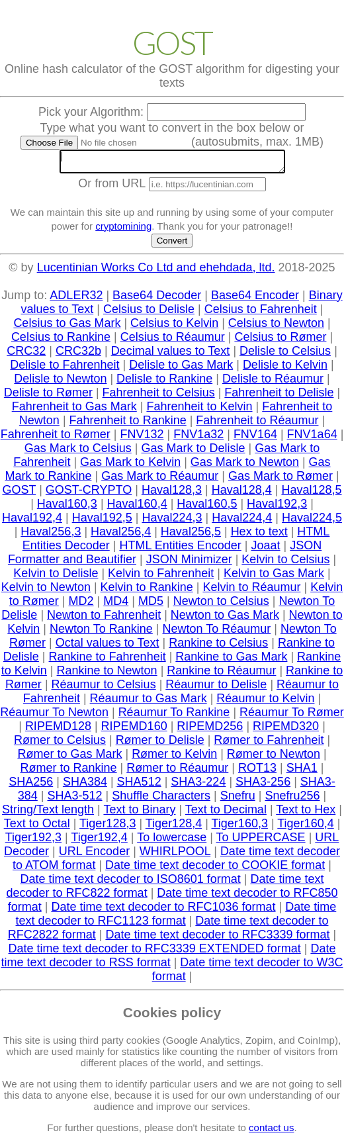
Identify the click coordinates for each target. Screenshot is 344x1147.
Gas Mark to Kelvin (130, 466)
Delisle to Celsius (285, 354)
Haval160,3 (67, 507)
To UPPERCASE (261, 841)
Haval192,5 (102, 521)
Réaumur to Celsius (104, 688)
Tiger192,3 (33, 841)
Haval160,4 (137, 507)
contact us (271, 1131)
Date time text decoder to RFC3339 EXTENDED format (155, 952)
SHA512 (139, 785)
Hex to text (259, 535)
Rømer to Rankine (69, 771)
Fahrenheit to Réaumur (257, 424)
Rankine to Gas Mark (231, 660)
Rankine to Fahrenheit (107, 660)
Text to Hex (305, 813)
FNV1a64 (312, 438)
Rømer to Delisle (160, 744)
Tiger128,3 (107, 827)
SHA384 (85, 785)
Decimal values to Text (170, 354)
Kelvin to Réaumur (251, 591)
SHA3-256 (263, 785)
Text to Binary (139, 813)
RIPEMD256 (210, 730)
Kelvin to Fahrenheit (161, 577)
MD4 (115, 605)
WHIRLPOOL (175, 855)
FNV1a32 (198, 438)
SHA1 (302, 771)
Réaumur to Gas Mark (148, 702)
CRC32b (78, 354)
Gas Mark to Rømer (280, 479)
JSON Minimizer (189, 563)
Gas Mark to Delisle (193, 452)
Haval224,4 (242, 521)
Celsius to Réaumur (172, 340)
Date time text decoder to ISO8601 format (131, 883)
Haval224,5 (312, 521)
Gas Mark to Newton (245, 466)
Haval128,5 (311, 493)
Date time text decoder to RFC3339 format (217, 938)
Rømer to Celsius (60, 744)
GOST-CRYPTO (89, 493)
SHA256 (31, 785)
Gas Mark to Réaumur (159, 479)
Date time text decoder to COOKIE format (215, 869)
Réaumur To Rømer (291, 716)
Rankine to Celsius (218, 646)
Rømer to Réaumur (177, 771)
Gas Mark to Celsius (78, 452)
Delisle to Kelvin (285, 368)
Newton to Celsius (221, 605)
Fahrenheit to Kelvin (199, 410)
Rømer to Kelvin (174, 757)
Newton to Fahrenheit (104, 618)
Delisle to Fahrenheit (64, 368)
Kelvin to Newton (46, 591)
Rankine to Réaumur (221, 674)
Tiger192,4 (99, 841)
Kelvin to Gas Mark (274, 577)
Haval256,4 (121, 535)
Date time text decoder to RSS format (168, 959)
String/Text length (48, 813)
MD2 (81, 605)
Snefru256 (292, 799)
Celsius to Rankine (60, 340)
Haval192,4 (32, 521)
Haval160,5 (207, 507)
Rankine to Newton (107, 674)
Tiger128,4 (174, 827)
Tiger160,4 (305, 827)
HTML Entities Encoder (180, 549)
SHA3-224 (198, 785)
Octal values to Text (107, 646)
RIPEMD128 (58, 730)
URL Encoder (94, 855)
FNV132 (141, 438)
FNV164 (255, 438)
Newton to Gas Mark (225, 618)
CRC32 (26, 354)
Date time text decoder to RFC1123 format (176, 917)
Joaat (265, 549)
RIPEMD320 (286, 730)
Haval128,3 (172, 493)
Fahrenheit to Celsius (159, 396)
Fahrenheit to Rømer (55, 438)
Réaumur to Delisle (216, 688)
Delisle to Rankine (164, 382)
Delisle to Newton (60, 382)
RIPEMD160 (134, 730)
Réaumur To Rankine (174, 716)
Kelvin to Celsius (285, 563)
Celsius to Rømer (280, 340)
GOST (19, 493)
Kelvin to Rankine (147, 591)
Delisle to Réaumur (272, 382)
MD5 (150, 605)
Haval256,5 (191, 535)
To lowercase (171, 841)
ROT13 (257, 771)
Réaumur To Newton (54, 716)
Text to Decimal (226, 813)
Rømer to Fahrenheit (268, 744)
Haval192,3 (277, 507)
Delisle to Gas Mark (181, 368)
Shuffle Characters (161, 799)
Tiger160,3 (240, 827)
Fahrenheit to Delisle (278, 396)
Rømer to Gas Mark (69, 757)
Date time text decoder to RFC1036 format (163, 910)
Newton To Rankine (101, 632)
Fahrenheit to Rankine (128, 424)
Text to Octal (37, 827)
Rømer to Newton (273, 757)
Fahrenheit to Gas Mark (74, 410)
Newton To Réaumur (217, 632)
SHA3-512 (75, 799)
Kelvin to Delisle (55, 577)
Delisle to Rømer (48, 396)
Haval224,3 (172, 521)
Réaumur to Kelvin (265, 702)
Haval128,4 (242, 493)
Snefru (237, 799)
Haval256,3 (51, 535)
